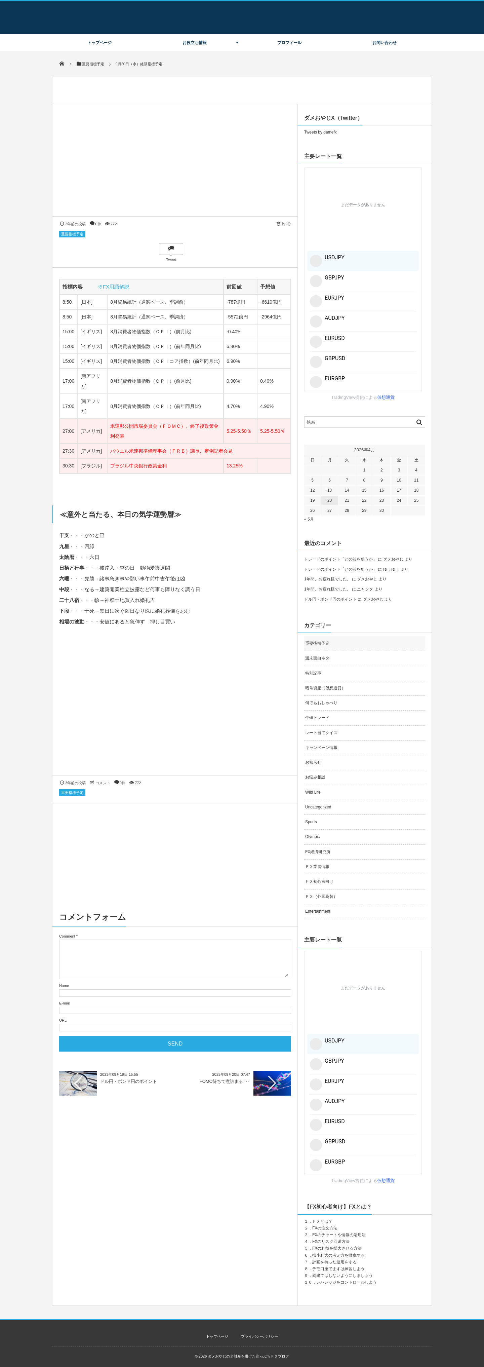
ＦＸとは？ (322, 1221)
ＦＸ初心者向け (319, 881)
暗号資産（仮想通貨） (325, 688)
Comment (67, 936)
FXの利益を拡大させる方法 (337, 1248)
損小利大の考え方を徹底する (338, 1255)
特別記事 (313, 673)
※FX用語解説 (113, 287)
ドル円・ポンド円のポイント (128, 1081)
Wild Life (313, 792)
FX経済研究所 (317, 851)
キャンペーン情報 (321, 747)
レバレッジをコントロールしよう (346, 1282)
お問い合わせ (384, 42)
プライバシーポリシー (259, 1336)
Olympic (312, 836)
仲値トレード (317, 717)
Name (64, 986)
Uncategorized (318, 807)
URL (63, 1020)
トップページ (99, 42)
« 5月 (309, 519)
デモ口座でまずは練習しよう (338, 1268)
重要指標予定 (72, 234)
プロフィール (289, 42)
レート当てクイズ (321, 732)
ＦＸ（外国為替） (321, 896)
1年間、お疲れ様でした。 (327, 579)
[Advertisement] (175, 707)
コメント (102, 783)
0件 (98, 224)
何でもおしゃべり (321, 702)
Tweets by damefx (320, 132)
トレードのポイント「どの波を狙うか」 (340, 559)
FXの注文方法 (324, 1228)
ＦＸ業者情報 (317, 866)
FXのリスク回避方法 (331, 1241)
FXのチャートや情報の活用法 (339, 1234)
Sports (311, 822)
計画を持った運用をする (334, 1262)
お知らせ (313, 762)
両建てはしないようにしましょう (342, 1275)
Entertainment (317, 911)
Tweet (171, 260)
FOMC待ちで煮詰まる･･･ (225, 1081)
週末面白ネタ (317, 658)
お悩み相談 (315, 777)
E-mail (64, 1003)
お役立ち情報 (195, 42)
